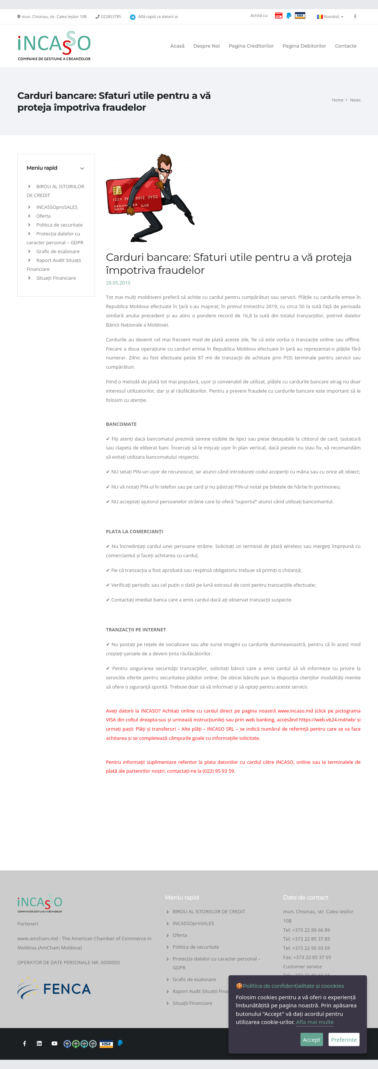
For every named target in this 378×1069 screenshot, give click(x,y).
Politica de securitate (55, 224)
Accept (311, 1039)
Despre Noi (206, 46)
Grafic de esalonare (54, 251)
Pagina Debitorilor (304, 46)
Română (330, 16)
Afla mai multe (315, 1021)
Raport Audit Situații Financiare (207, 991)
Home (337, 100)
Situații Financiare (52, 278)
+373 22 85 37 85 (311, 938)
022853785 (111, 16)
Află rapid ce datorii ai (158, 16)
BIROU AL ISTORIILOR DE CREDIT (209, 911)
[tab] (56, 168)
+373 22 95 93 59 (311, 948)
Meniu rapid (42, 168)
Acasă (178, 46)
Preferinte (344, 1039)
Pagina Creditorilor (251, 46)
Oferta (39, 216)
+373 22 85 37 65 (312, 957)
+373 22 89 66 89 (311, 930)
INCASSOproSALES (53, 207)
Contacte (346, 46)
